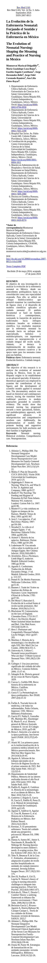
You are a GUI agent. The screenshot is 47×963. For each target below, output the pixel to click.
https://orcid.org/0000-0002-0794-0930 (24, 105)
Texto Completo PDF (16, 266)
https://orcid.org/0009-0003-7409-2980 (24, 192)
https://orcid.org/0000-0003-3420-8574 (24, 218)
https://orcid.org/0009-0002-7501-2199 (24, 129)
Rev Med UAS (23, 7)
